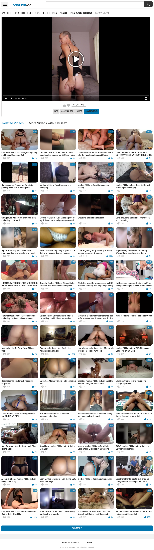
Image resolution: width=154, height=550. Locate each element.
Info (56, 111)
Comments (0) (91, 111)
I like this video (64, 105)
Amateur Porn (74, 547)
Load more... (77, 528)
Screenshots (67, 111)
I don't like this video (68, 105)
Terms (89, 542)
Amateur (22, 4)
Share (79, 111)
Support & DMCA (70, 542)
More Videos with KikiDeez (48, 123)
